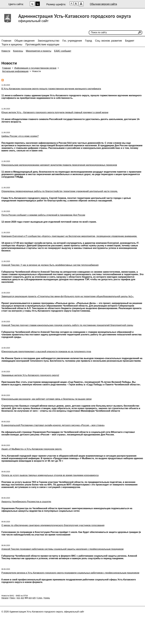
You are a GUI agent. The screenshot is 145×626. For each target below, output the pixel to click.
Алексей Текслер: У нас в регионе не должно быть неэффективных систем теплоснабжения (50, 265)
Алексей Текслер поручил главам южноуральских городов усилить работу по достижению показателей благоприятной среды (67, 325)
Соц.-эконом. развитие (108, 40)
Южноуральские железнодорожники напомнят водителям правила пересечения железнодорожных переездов (59, 165)
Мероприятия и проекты (38, 51)
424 (30, 598)
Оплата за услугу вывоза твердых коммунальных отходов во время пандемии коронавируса (50, 475)
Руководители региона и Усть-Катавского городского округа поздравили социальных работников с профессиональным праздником (70, 573)
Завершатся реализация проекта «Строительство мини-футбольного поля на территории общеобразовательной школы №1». (67, 296)
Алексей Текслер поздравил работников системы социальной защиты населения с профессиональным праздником (62, 549)
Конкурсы (18, 51)
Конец (47, 598)
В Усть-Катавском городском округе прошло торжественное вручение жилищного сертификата (51, 88)
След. (40, 598)
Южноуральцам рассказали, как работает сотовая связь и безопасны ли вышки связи (46, 399)
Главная (6, 40)
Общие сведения (24, 40)
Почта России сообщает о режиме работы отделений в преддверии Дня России (43, 215)
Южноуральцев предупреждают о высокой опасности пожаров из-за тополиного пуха (46, 351)
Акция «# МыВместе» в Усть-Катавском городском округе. (31, 449)
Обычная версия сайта (103, 4)
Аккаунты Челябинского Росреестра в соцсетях (26, 501)
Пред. (12, 598)
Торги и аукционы (12, 44)
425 (34, 598)
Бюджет (129, 40)
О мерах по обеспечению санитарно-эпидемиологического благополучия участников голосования (52, 525)
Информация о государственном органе (35, 68)
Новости (5, 51)
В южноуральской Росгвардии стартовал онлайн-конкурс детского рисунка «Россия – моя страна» (53, 425)
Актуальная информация (15, 71)
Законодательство (48, 40)
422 (22, 598)
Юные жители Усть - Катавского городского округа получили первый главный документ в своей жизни (54, 112)
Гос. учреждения (72, 40)
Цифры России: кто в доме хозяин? (20, 136)
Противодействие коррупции (42, 44)
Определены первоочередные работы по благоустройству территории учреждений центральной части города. (59, 191)
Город (88, 40)
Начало (4, 598)
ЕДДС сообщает (62, 51)
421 (18, 598)
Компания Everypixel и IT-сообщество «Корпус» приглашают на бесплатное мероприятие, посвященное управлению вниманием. (69, 236)
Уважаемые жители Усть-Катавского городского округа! (30, 375)
